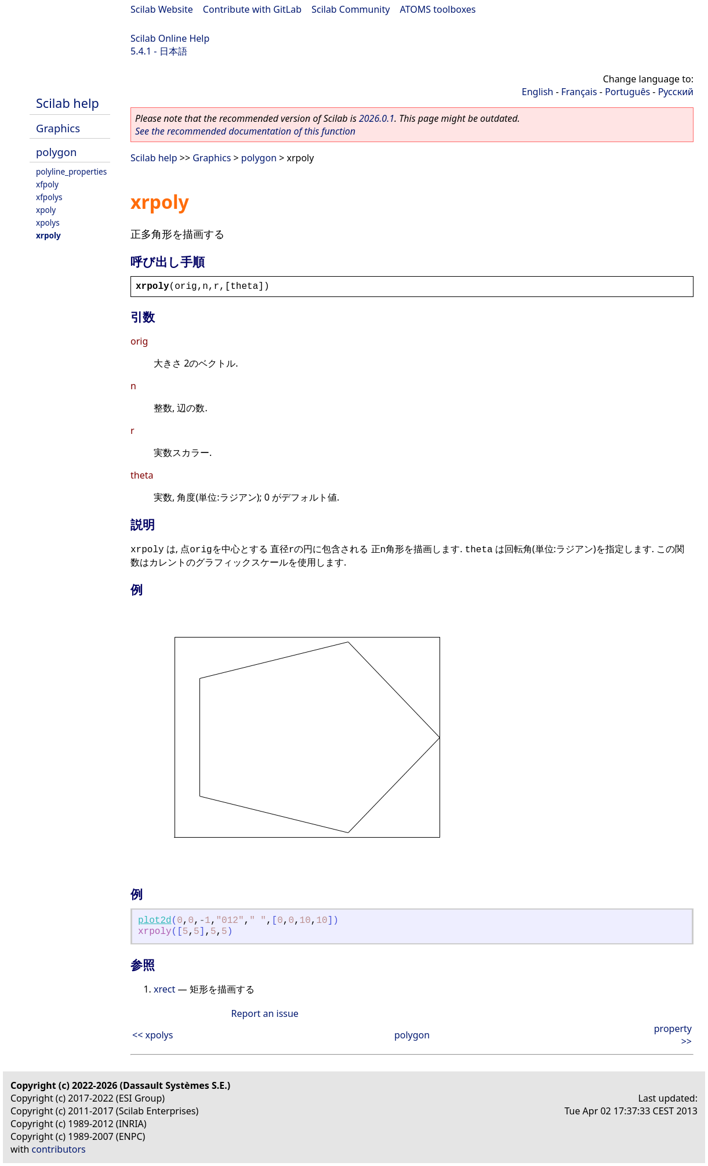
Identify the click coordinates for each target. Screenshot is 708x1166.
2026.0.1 (376, 118)
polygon (56, 151)
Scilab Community (350, 9)
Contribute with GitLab (252, 9)
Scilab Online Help (169, 38)
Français (579, 91)
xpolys (48, 222)
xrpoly (48, 235)
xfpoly (47, 184)
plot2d (155, 920)
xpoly (46, 209)
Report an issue (264, 1013)
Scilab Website (161, 9)
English (537, 91)
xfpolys (49, 196)
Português (627, 91)
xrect (164, 989)
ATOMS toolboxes (438, 9)
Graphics (58, 128)
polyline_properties (71, 171)
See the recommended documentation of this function (245, 131)
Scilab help (67, 103)
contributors (59, 1149)
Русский (676, 91)
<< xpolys (152, 1035)
